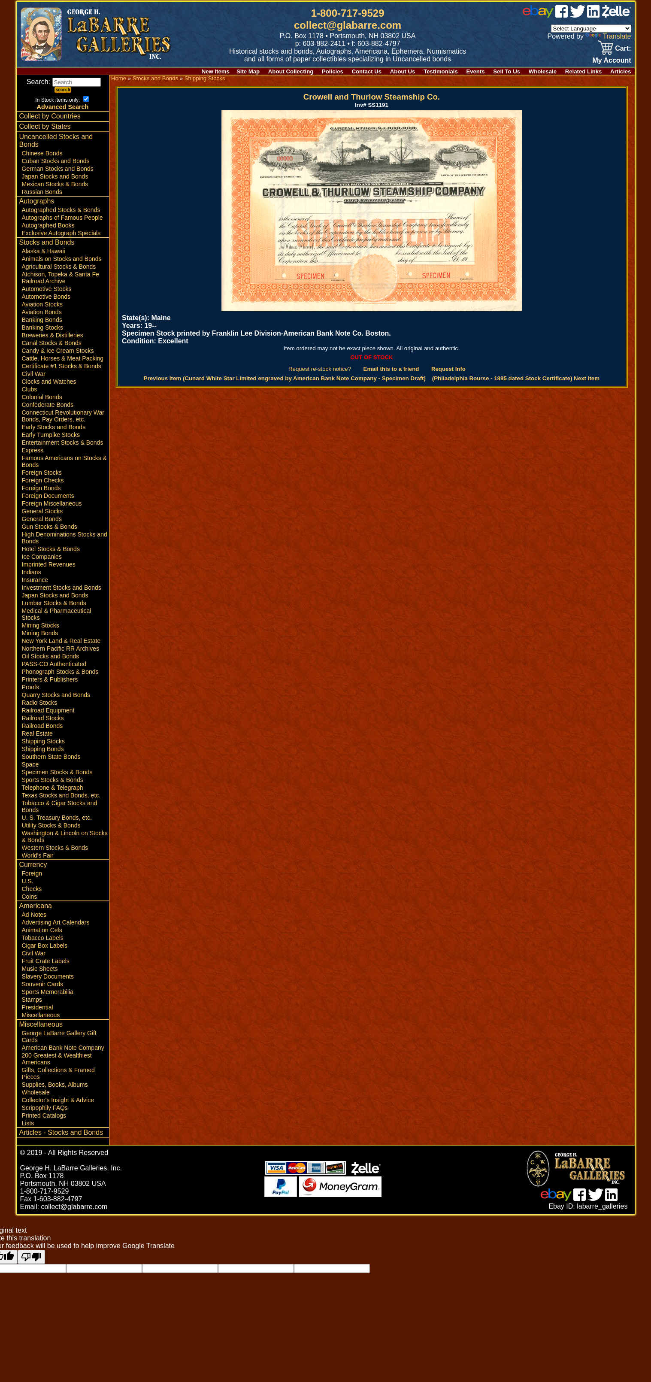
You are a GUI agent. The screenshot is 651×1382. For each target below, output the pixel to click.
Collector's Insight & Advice (58, 1100)
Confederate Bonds (48, 404)
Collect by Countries (50, 116)
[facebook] (561, 15)
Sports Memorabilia (48, 991)
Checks (32, 888)
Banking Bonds (42, 319)
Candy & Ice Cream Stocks (58, 350)
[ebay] (538, 15)
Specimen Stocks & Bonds (57, 772)
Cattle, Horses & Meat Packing (63, 358)
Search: (64, 81)
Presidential (37, 1007)
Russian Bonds (42, 191)
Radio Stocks (39, 702)
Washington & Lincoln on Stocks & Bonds (65, 836)
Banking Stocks (43, 327)
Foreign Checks (43, 480)
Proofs (30, 687)
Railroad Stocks (43, 718)
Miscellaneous (41, 1015)
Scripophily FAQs (45, 1107)
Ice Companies (42, 556)
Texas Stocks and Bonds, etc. (61, 795)
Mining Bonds (40, 633)
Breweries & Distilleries (52, 335)
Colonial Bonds (42, 397)
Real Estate (37, 733)
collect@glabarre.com (347, 25)
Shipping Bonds (43, 749)
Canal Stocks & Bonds (52, 342)
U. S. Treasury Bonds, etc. (57, 817)
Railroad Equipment (48, 710)
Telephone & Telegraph (52, 787)
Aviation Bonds (42, 312)
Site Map (248, 71)
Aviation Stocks (42, 304)
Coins (29, 896)
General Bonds (42, 518)
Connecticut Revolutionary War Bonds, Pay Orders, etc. (63, 416)
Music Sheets (40, 968)
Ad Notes (34, 914)
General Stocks (42, 511)
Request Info (448, 369)
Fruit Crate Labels (46, 961)
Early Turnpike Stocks (51, 434)
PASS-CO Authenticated (54, 664)
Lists (28, 1123)
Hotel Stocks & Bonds (51, 549)
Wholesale (543, 71)
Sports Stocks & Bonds (52, 779)
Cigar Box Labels (45, 945)
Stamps (32, 999)
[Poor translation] (31, 1257)
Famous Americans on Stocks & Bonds (64, 461)
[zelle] (616, 15)
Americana (35, 905)
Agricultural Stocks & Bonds (59, 266)
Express (33, 450)
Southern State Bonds (51, 756)
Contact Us (367, 71)
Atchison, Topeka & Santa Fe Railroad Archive (60, 278)
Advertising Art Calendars (56, 922)
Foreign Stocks (42, 472)
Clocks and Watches (49, 381)
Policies (332, 71)
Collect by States (45, 126)
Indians (31, 572)
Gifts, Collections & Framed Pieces (58, 1073)
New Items (216, 71)
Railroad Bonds (42, 725)
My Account (611, 60)
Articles (620, 71)
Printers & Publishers (50, 679)
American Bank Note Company (63, 1047)
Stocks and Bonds (47, 242)
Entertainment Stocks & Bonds (62, 442)
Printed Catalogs (44, 1115)
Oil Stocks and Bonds (50, 656)
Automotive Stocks (47, 288)
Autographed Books (48, 225)
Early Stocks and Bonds (54, 427)
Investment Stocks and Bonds (61, 587)
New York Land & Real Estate (61, 640)
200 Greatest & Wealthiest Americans (57, 1059)
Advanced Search (63, 107)
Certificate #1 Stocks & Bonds (61, 366)
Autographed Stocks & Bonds (61, 209)
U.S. (27, 881)
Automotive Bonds (46, 296)
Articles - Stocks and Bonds (61, 1132)
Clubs (29, 389)
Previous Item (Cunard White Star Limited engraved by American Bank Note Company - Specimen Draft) (285, 378)
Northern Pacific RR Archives (61, 648)
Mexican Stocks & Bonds (55, 184)
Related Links (583, 71)
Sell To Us (506, 71)
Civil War (33, 373)
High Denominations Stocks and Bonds (64, 538)
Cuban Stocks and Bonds (56, 161)
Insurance (35, 579)
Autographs (37, 201)
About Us (402, 71)
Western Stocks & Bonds (55, 847)
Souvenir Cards (43, 984)
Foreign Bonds (41, 488)
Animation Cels (42, 930)
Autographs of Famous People (62, 217)
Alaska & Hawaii (43, 251)
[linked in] (593, 15)
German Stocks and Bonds (58, 168)
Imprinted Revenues (49, 564)
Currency (33, 864)
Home (118, 78)
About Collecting (291, 71)
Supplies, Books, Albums (55, 1084)
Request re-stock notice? (319, 369)
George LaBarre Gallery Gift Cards (59, 1036)
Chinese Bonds (42, 153)
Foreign (32, 873)
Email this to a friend (391, 369)
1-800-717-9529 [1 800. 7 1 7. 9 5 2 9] (348, 13)
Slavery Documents (48, 976)
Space (30, 764)
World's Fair (38, 855)
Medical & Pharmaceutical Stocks (56, 614)
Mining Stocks (40, 625)
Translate (608, 36)
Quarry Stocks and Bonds (56, 694)
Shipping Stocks (43, 741)
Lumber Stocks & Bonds (54, 603)
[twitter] (577, 15)
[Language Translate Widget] (591, 28)
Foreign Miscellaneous (52, 503)
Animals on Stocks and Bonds (62, 258)
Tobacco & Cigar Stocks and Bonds (59, 806)
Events (475, 71)
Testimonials (441, 71)
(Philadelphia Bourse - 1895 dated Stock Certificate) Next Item (516, 378)
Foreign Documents (48, 495)
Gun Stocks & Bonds (49, 526)
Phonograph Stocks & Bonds (60, 671)
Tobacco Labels (43, 937)
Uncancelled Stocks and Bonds (56, 140)
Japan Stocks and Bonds (55, 176)
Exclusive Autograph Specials (61, 233)
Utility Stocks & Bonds (51, 825)
